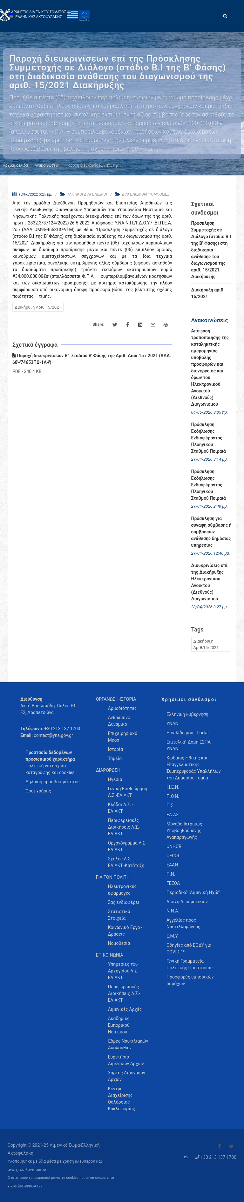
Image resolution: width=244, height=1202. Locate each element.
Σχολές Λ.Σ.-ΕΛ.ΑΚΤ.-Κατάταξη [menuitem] (126, 862)
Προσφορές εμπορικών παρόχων (190, 980)
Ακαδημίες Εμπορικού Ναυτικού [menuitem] (119, 1025)
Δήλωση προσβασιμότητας (52, 781)
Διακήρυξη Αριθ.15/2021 (38, 307)
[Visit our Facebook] (219, 1146)
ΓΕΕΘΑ (173, 883)
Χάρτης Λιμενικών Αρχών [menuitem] (126, 1076)
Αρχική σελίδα (15, 165)
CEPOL (173, 855)
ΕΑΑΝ (172, 864)
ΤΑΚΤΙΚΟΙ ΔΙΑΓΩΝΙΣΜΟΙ (87, 194)
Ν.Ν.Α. (172, 910)
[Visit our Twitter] (231, 1146)
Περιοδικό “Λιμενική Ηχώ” (193, 892)
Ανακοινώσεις (47, 165)
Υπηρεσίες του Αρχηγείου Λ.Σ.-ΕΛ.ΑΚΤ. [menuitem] (123, 971)
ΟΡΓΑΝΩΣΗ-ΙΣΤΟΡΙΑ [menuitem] (116, 699)
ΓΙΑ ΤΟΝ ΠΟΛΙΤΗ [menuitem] (113, 877)
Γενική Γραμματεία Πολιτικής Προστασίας (189, 964)
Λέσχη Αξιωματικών (187, 901)
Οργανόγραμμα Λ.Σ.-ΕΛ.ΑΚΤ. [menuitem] (128, 846)
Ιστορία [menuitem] (115, 749)
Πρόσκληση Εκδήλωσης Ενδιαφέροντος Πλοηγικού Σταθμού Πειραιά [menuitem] (208, 438)
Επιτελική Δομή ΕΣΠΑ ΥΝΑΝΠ (188, 745)
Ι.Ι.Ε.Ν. (172, 787)
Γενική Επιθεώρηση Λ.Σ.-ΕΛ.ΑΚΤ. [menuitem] (127, 792)
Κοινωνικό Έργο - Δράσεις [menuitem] (125, 931)
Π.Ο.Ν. (172, 796)
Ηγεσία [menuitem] (115, 779)
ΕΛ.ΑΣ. (173, 814)
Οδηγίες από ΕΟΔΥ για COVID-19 (188, 948)
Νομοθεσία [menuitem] (119, 943)
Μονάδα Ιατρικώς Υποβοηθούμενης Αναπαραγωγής (184, 830)
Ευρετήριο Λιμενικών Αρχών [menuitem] (126, 1060)
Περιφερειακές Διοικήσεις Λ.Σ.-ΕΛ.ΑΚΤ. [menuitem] (124, 827)
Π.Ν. (170, 874)
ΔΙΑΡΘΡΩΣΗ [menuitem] (108, 770)
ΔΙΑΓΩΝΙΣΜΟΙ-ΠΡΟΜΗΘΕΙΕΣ (145, 194)
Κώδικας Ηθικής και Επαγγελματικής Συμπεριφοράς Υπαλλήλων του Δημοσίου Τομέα (193, 767)
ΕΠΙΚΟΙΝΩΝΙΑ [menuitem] (109, 955)
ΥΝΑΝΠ (174, 723)
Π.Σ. (170, 805)
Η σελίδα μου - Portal (187, 732)
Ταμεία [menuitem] (115, 758)
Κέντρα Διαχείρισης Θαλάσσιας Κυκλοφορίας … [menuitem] (123, 1098)
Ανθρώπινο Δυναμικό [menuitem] (119, 721)
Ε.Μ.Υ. (172, 935)
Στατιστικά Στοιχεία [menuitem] (119, 915)
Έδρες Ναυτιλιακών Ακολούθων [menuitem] (128, 1044)
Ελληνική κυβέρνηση (187, 714)
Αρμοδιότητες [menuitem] (122, 708)
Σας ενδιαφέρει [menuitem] (123, 902)
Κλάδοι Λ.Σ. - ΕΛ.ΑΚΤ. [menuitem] (120, 808)
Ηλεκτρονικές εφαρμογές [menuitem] (122, 890)
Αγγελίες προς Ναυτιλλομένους (183, 923)
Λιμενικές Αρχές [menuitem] (125, 1009)
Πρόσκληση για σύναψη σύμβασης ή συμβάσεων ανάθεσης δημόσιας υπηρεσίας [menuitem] (211, 532)
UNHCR (173, 846)
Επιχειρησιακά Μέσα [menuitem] (123, 737)
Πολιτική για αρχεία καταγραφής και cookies (49, 769)
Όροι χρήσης (38, 790)
